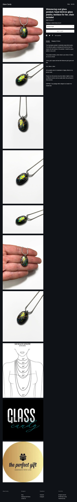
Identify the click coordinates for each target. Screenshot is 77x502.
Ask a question (58, 35)
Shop (68, 4)
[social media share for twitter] (49, 35)
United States (55, 23)
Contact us (23, 498)
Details (48, 41)
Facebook (42, 495)
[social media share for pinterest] (52, 35)
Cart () (72, 4)
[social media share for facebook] (46, 35)
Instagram (42, 496)
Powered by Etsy (61, 498)
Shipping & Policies (56, 41)
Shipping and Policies (25, 496)
